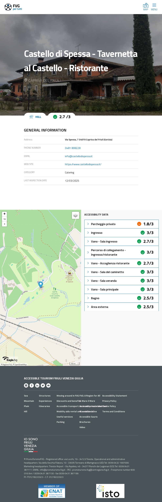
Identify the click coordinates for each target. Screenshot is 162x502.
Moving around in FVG (68, 395)
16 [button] (4, 219)
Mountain (29, 401)
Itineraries (44, 406)
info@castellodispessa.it (79, 156)
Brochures (84, 422)
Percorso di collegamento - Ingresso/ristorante (106, 252)
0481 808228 (72, 148)
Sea (26, 395)
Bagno (92, 298)
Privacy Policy (109, 401)
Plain (26, 406)
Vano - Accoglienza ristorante (108, 263)
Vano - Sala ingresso (101, 241)
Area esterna (97, 307)
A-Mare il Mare (87, 401)
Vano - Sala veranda (101, 280)
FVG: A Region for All (89, 395)
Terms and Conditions (113, 411)
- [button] (4, 224)
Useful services (65, 416)
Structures (44, 395)
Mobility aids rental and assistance (75, 411)
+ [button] (4, 214)
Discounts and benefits (69, 401)
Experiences (45, 401)
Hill (25, 411)
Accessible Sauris (88, 416)
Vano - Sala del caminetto (105, 272)
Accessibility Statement (114, 395)
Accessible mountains (90, 406)
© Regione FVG (6, 364)
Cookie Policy (109, 406)
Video (82, 427)
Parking (61, 422)
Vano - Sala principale (102, 289)
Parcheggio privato (101, 224)
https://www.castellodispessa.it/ (83, 164)
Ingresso (94, 232)
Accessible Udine (88, 411)
